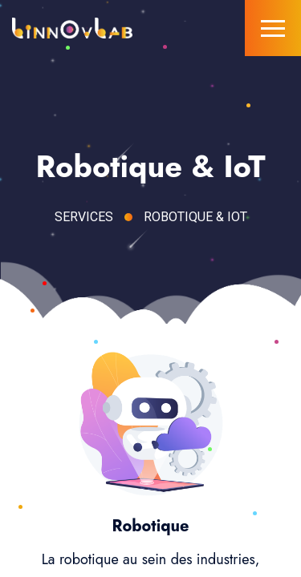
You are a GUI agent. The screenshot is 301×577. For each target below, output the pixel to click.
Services (84, 216)
